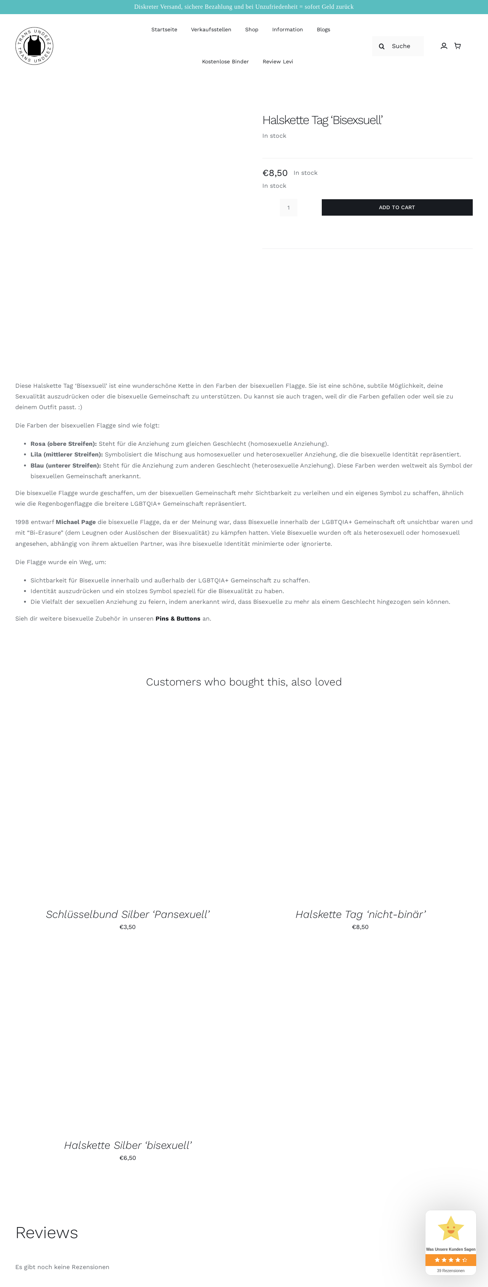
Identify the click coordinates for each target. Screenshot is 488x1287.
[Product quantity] (288, 207)
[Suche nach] (398, 46)
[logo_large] (34, 30)
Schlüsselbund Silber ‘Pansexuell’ (127, 914)
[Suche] (382, 46)
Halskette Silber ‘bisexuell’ (127, 1145)
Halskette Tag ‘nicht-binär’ (360, 914)
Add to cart (397, 207)
